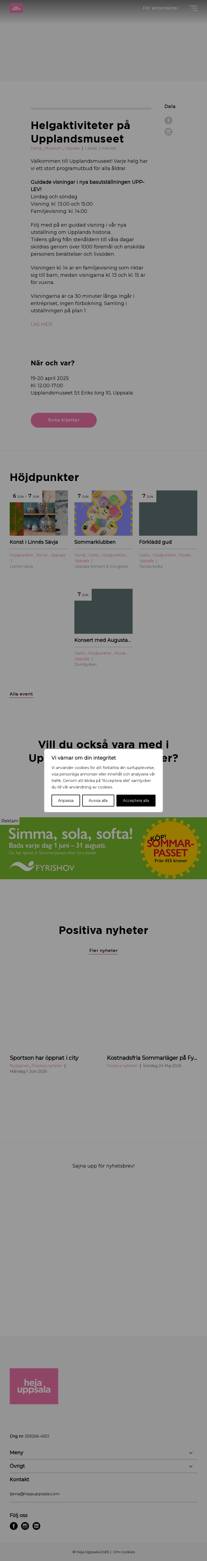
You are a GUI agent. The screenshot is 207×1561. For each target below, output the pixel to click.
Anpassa (66, 800)
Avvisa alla (98, 800)
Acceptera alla (136, 800)
